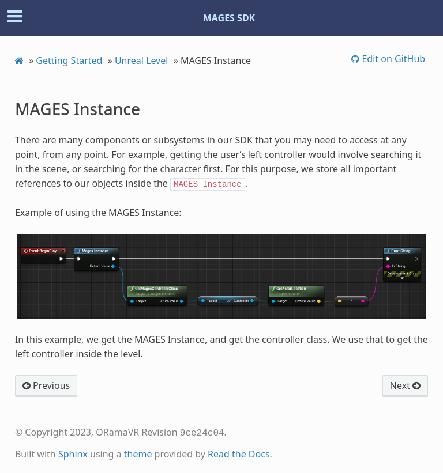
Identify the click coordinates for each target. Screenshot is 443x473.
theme (138, 451)
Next (405, 384)
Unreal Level (141, 60)
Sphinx (73, 451)
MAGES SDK (229, 18)
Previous (46, 384)
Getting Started (69, 60)
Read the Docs (239, 451)
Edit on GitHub (392, 58)
